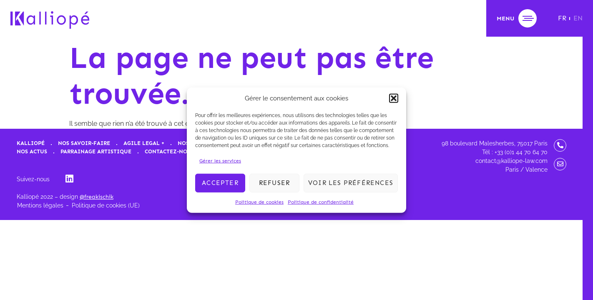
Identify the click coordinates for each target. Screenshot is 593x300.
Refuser (274, 183)
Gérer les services (220, 160)
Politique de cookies (259, 202)
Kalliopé (31, 143)
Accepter (220, 183)
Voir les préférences (350, 183)
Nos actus (32, 151)
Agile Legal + (143, 143)
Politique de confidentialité (321, 202)
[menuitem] (562, 18)
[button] (393, 98)
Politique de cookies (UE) (106, 205)
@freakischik (96, 196)
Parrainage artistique (95, 151)
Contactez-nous (169, 151)
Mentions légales (40, 205)
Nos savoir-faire (84, 143)
